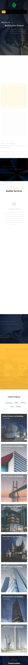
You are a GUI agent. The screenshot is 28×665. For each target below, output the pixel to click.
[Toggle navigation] (4, 12)
